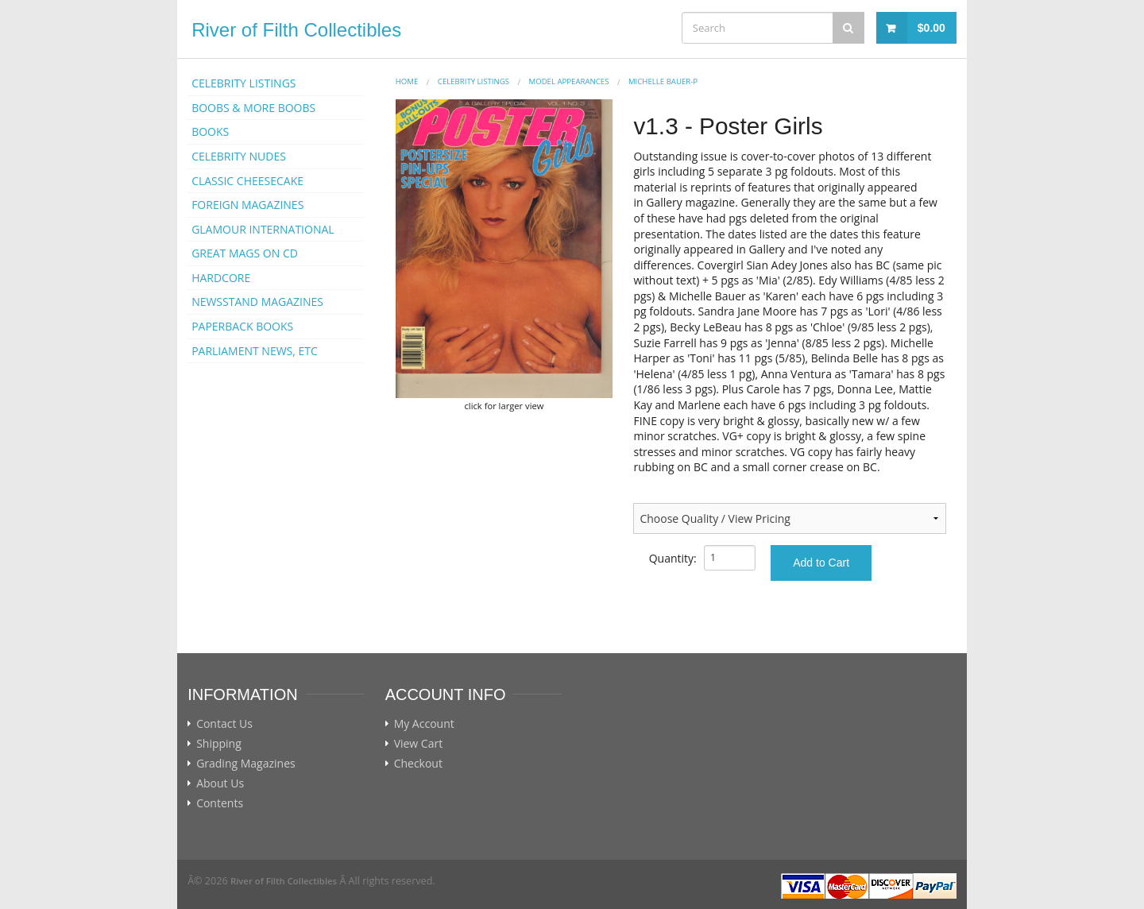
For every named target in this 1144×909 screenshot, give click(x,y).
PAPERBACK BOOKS (242, 326)
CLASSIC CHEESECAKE (247, 180)
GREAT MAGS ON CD (244, 253)
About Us (220, 783)
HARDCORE (220, 277)
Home (407, 81)
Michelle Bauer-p (663, 81)
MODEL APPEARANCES (569, 81)
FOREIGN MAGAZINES (247, 204)
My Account (424, 724)
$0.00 (931, 27)
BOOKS (210, 131)
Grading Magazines (246, 763)
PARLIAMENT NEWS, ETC (254, 350)
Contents (219, 803)
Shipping (219, 744)
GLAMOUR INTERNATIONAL (262, 229)
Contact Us (224, 724)
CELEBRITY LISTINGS (243, 83)
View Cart (418, 744)
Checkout (418, 763)
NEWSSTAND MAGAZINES (257, 301)
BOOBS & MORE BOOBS (253, 107)
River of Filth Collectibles (296, 30)
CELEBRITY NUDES (238, 156)
